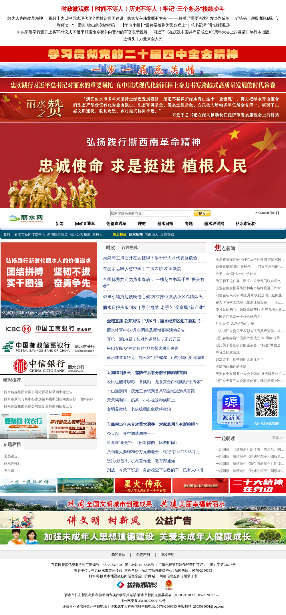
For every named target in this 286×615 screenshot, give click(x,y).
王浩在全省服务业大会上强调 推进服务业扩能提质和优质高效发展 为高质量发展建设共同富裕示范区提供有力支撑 (250, 374)
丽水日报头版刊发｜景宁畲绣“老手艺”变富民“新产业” (154, 307)
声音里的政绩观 (228, 352)
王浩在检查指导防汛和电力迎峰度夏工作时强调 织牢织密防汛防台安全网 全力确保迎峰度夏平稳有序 (251, 289)
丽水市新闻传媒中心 (29, 234)
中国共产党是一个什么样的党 (238, 317)
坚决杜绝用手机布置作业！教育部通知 (141, 461)
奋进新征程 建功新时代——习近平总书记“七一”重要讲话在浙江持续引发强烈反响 (249, 267)
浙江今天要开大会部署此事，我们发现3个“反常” (250, 382)
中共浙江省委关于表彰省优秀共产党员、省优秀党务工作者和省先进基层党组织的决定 (250, 332)
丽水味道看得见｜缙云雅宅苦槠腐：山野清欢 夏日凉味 (155, 357)
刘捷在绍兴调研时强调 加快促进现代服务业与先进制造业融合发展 (250, 296)
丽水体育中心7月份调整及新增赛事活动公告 (146, 330)
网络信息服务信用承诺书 (178, 576)
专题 (189, 224)
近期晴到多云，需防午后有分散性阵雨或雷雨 (147, 373)
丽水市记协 (246, 224)
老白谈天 (151, 234)
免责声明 (143, 555)
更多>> (277, 438)
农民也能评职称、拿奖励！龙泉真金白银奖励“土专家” (154, 382)
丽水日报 (165, 224)
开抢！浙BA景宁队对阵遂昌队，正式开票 (143, 339)
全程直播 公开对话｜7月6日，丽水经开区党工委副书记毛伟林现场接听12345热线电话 (155, 322)
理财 (142, 224)
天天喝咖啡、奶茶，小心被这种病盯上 (141, 400)
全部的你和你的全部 (231, 367)
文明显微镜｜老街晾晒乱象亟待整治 (139, 409)
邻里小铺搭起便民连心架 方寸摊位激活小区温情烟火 (153, 296)
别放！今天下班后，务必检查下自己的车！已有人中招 (155, 470)
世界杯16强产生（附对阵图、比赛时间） (143, 443)
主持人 (97, 234)
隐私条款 (118, 555)
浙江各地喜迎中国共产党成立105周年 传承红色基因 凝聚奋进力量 (249, 339)
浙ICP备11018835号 (140, 565)
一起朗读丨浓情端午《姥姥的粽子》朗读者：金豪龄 (250, 457)
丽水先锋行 (12, 463)
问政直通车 (85, 224)
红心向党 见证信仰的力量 (235, 324)
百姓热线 (167, 234)
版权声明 (167, 555)
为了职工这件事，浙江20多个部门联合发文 (248, 281)
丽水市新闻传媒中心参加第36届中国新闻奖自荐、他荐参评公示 (50, 400)
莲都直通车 (116, 224)
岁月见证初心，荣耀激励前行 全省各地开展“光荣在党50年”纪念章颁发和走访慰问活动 (249, 310)
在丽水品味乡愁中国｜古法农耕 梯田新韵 (142, 268)
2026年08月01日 (265, 213)
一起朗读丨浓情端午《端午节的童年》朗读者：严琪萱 (248, 464)
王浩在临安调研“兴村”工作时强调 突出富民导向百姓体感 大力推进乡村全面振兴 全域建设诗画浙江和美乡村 (251, 260)
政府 (6, 234)
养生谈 (9, 471)
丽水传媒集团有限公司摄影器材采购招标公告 (38, 406)
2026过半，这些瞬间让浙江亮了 (240, 359)
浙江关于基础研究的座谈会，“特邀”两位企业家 (250, 346)
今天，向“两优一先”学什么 (236, 274)
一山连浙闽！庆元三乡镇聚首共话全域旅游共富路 (151, 391)
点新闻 (224, 248)
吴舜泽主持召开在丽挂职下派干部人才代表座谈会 (150, 258)
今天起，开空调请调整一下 (131, 433)
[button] (282, 486)
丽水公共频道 (80, 234)
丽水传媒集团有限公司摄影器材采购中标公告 (38, 392)
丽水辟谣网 (214, 224)
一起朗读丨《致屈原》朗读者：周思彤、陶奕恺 (250, 450)
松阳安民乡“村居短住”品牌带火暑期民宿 (142, 348)
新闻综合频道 (57, 234)
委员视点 (11, 456)
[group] (143, 54)
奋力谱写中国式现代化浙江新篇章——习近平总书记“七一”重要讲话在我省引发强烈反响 (250, 303)
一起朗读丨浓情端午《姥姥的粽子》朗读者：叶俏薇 (250, 472)
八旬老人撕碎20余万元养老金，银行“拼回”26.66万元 (153, 452)
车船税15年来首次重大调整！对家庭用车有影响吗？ (153, 424)
